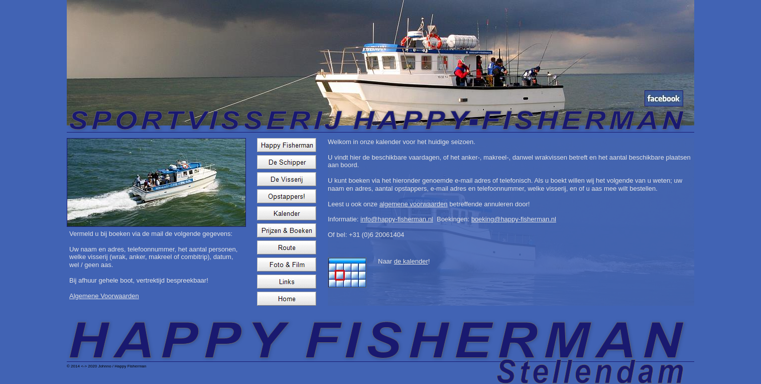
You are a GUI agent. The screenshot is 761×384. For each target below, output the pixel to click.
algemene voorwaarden (413, 204)
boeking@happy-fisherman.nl (513, 219)
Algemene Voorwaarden (104, 296)
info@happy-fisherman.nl (396, 219)
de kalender (411, 261)
